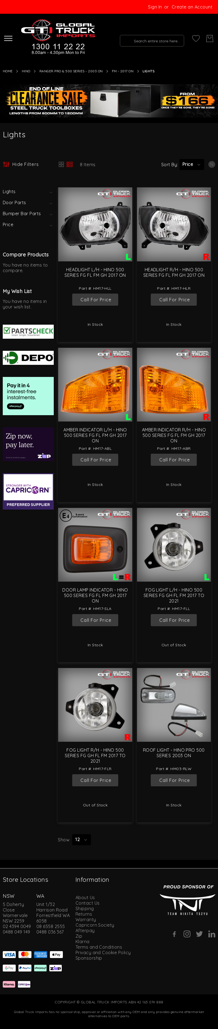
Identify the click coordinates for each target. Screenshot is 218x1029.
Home (8, 71)
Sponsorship (89, 958)
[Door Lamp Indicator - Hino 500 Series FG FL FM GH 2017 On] (95, 545)
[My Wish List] (195, 38)
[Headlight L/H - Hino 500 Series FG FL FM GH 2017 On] (95, 224)
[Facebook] (174, 934)
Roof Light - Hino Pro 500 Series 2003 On (174, 752)
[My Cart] (209, 38)
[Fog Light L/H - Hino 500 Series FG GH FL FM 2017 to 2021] (174, 545)
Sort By (169, 164)
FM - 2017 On (123, 71)
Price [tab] (8, 224)
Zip (79, 936)
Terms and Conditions (99, 947)
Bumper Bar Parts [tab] (22, 213)
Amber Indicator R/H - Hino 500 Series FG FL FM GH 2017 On (174, 435)
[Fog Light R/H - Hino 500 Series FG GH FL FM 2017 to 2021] (95, 705)
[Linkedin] (211, 934)
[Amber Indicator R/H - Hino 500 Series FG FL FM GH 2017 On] (174, 385)
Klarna (83, 941)
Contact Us (88, 903)
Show (63, 839)
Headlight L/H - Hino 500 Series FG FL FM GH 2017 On (95, 272)
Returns (84, 914)
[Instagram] (187, 934)
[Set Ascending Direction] (211, 164)
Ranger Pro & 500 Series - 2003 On (71, 71)
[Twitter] (199, 934)
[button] (191, 164)
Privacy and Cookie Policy (103, 952)
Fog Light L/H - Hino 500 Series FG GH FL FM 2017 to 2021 (174, 595)
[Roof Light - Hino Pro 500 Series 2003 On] (174, 705)
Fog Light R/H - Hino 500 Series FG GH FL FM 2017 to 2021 (95, 755)
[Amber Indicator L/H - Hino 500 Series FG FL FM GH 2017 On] (95, 385)
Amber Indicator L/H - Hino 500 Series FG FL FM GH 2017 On (95, 435)
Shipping (85, 908)
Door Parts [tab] (14, 202)
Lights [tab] (9, 191)
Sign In (155, 7)
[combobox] (150, 38)
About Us (85, 897)
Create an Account (192, 7)
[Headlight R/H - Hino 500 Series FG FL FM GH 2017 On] (174, 224)
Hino (26, 71)
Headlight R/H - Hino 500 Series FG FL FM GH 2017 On (173, 272)
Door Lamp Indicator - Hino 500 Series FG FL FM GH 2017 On (95, 595)
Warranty (86, 919)
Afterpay (85, 930)
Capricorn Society (95, 925)
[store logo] (57, 37)
